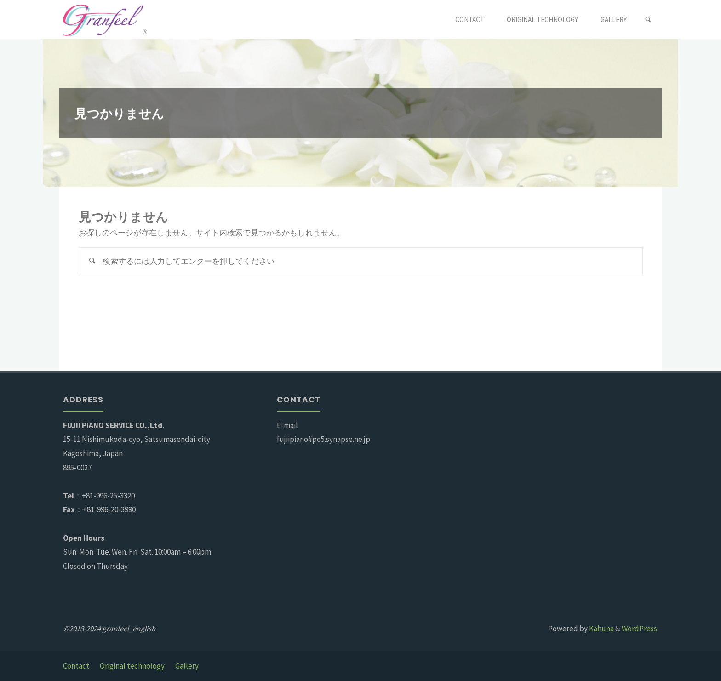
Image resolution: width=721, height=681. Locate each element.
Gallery (187, 666)
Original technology (132, 666)
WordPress (639, 629)
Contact (76, 666)
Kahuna (601, 629)
